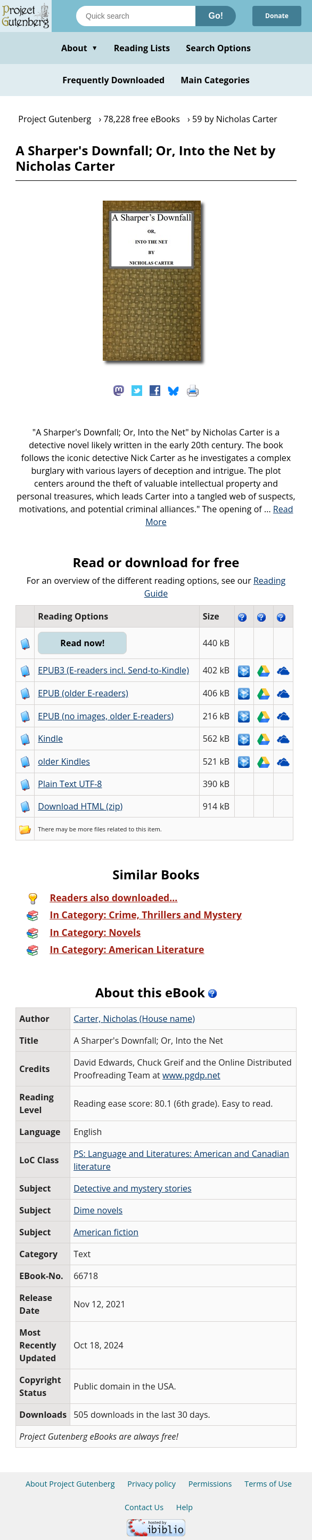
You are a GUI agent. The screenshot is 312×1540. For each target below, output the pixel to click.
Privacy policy (151, 1484)
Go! (215, 15)
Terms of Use (268, 1484)
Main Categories (215, 80)
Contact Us (144, 1507)
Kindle (50, 738)
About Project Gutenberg (70, 1484)
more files (91, 829)
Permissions (210, 1484)
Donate (277, 15)
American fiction (105, 1232)
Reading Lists (142, 48)
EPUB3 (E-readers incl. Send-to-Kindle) (113, 670)
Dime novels (97, 1210)
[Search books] (135, 16)
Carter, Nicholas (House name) (134, 1019)
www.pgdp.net (191, 1075)
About (79, 48)
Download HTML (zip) (80, 806)
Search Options (218, 48)
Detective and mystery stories (132, 1188)
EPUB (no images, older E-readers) (106, 716)
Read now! (82, 643)
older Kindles (64, 761)
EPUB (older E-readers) (83, 693)
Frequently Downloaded (113, 80)
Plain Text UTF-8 (70, 784)
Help (184, 1507)
